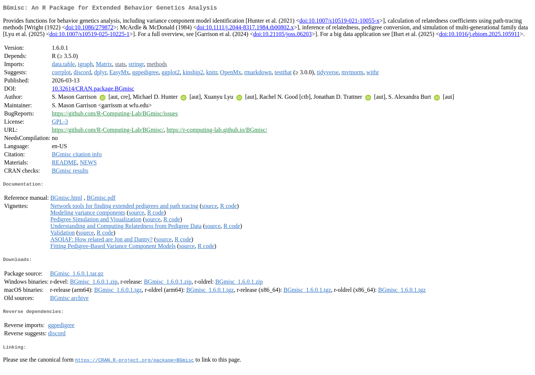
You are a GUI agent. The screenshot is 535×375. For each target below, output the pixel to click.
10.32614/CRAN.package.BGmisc (93, 90)
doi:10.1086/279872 (89, 29)
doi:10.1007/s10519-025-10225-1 (89, 35)
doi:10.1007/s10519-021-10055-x (339, 22)
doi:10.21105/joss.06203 (282, 35)
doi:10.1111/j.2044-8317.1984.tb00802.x (245, 29)
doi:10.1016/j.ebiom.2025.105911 (479, 35)
